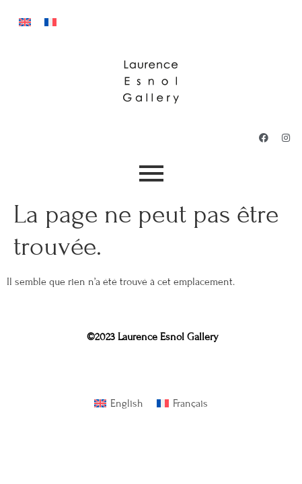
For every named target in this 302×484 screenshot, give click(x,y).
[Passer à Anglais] (25, 21)
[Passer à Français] (50, 21)
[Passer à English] (118, 403)
